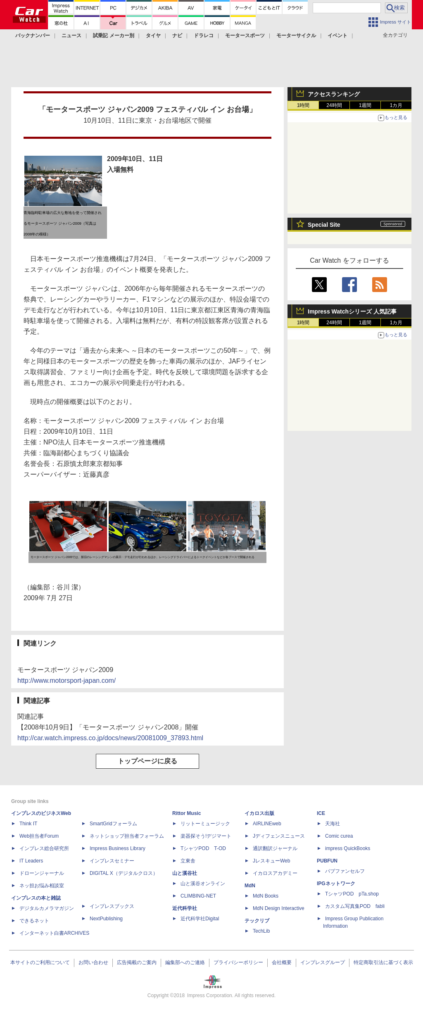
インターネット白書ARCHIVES (54, 933)
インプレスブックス (112, 906)
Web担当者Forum (39, 836)
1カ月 (396, 105)
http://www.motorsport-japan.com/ (66, 680)
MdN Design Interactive (278, 908)
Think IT (28, 824)
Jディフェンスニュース (279, 836)
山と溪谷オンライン (203, 883)
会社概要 (282, 962)
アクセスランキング (334, 94)
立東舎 (188, 861)
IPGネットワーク (336, 883)
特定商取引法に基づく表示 (383, 962)
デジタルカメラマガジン (46, 908)
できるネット (34, 921)
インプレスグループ (322, 962)
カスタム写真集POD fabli (355, 906)
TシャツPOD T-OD (203, 848)
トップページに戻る (147, 761)
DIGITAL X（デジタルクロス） (124, 873)
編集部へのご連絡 (185, 962)
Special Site (324, 224)
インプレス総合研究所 (44, 848)
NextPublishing (106, 919)
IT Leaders (31, 861)
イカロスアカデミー (275, 873)
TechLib (261, 931)
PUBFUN (327, 861)
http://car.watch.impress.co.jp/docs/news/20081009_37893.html (110, 737)
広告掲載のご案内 (137, 962)
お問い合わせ (93, 962)
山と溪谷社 (184, 873)
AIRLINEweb (267, 824)
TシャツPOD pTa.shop (352, 894)
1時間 (303, 105)
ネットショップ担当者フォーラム (127, 836)
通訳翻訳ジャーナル (275, 848)
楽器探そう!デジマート (206, 836)
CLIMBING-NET (198, 896)
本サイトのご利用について (40, 962)
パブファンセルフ (345, 871)
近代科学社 (184, 908)
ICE (321, 813)
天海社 (332, 824)
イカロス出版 (259, 813)
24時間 (334, 105)
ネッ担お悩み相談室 (41, 885)
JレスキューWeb (271, 861)
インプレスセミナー (112, 861)
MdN (250, 885)
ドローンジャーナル (41, 873)
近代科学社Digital (200, 919)
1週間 (365, 105)
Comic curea (339, 836)
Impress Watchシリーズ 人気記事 (352, 311)
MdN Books (265, 896)
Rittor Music (186, 813)
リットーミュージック (205, 824)
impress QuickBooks (347, 848)
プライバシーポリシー (238, 962)
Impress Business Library (117, 848)
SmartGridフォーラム (113, 824)
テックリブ (257, 921)
